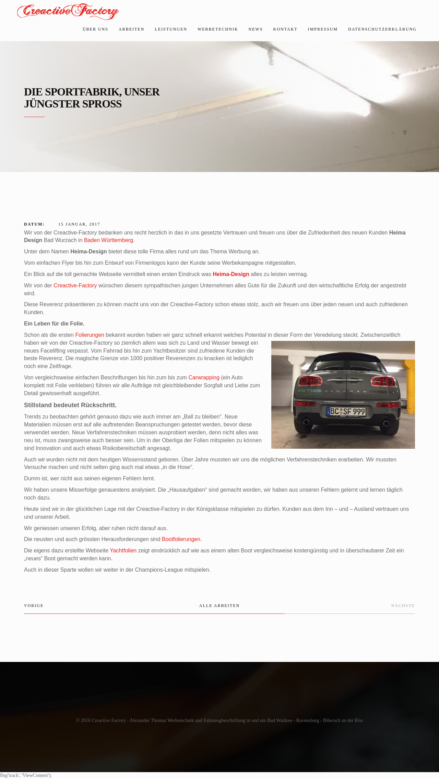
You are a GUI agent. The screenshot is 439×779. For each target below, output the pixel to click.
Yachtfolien (123, 550)
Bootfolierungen (181, 539)
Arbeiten (131, 29)
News (256, 29)
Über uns (95, 29)
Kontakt (285, 29)
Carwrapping (204, 377)
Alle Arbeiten (219, 605)
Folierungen (89, 335)
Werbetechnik (218, 29)
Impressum (323, 29)
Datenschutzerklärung (382, 29)
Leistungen (171, 29)
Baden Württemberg (108, 240)
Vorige (34, 605)
